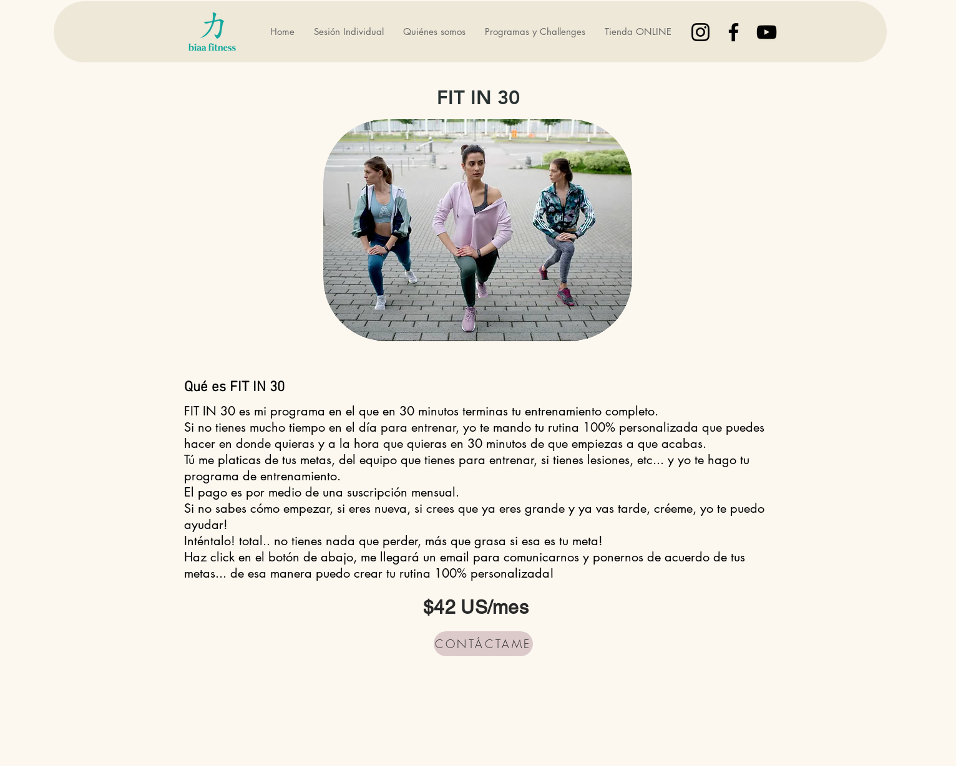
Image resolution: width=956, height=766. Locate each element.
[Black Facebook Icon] (733, 32)
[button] (535, 31)
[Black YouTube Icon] (766, 32)
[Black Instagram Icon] (700, 32)
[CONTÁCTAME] (483, 643)
